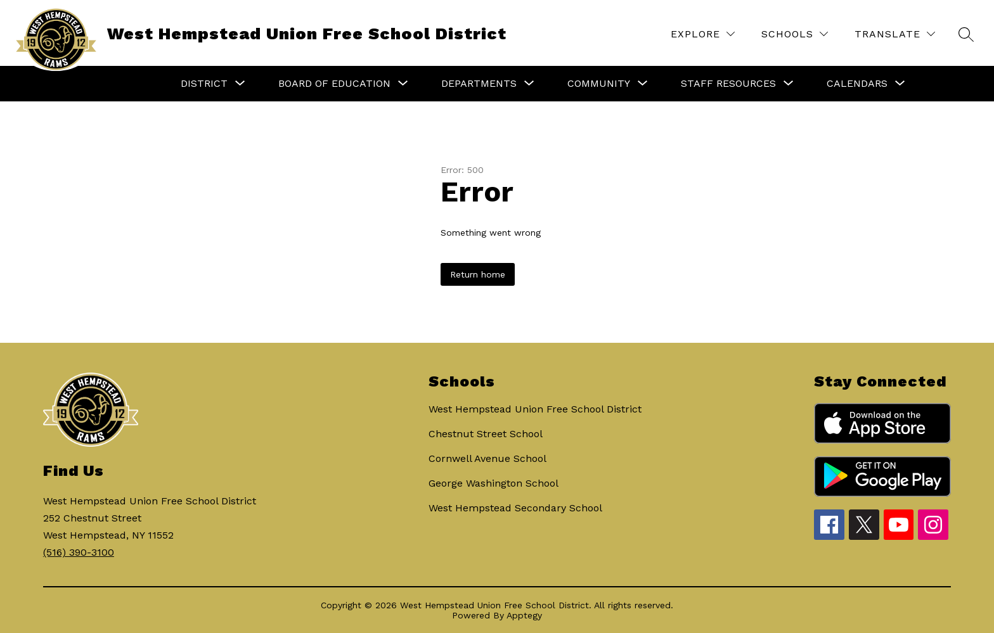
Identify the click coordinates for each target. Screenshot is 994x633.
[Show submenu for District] (204, 83)
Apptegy (524, 615)
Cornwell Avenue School (487, 458)
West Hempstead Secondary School (515, 508)
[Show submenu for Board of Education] (334, 83)
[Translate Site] (894, 34)
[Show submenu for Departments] (479, 83)
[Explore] (703, 34)
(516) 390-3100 (78, 552)
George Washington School (493, 483)
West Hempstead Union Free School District (535, 409)
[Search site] (966, 34)
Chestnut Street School (486, 434)
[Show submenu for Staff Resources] (728, 83)
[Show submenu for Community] (598, 83)
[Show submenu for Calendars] (857, 83)
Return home (477, 274)
